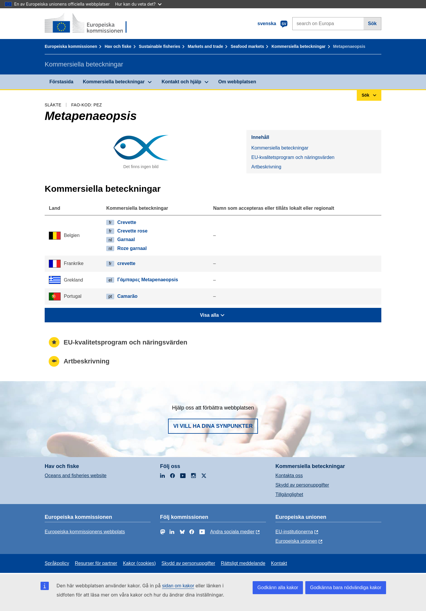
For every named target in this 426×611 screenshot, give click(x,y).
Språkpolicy (57, 563)
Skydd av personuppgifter (302, 485)
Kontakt (279, 563)
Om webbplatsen (237, 81)
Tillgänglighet (289, 494)
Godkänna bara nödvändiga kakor (345, 587)
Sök (372, 23)
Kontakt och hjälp (181, 81)
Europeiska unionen (296, 541)
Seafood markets (247, 46)
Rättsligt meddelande (243, 563)
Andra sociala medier (232, 531)
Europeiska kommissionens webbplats (85, 531)
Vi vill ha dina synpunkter (213, 426)
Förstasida (61, 81)
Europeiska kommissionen (71, 46)
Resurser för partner (96, 563)
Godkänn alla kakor (277, 587)
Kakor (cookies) (139, 563)
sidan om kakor (178, 585)
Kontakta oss (289, 475)
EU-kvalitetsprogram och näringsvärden (292, 157)
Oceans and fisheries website (75, 475)
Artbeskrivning (266, 166)
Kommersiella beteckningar (299, 46)
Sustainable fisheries (159, 46)
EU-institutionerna (294, 531)
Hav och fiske (118, 46)
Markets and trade (205, 46)
